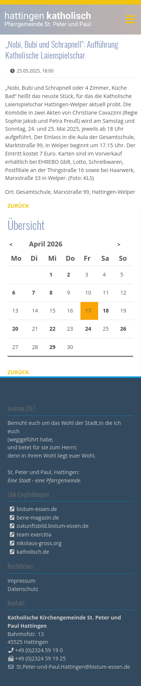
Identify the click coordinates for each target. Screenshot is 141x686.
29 (53, 347)
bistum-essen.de (37, 508)
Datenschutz (23, 588)
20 (15, 328)
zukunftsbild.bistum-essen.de (53, 525)
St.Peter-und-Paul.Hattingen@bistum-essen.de (73, 666)
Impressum (21, 580)
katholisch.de (33, 551)
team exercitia (34, 534)
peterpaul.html (48, 20)
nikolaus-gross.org (39, 543)
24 (88, 328)
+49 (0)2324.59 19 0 (39, 650)
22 (53, 328)
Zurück (18, 205)
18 (106, 310)
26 (123, 328)
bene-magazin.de (38, 517)
